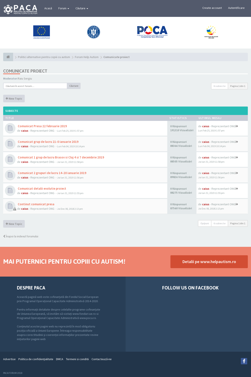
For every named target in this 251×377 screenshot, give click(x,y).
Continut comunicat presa (35, 204)
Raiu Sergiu (25, 78)
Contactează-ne (102, 359)
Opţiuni (204, 223)
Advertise (9, 359)
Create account (212, 8)
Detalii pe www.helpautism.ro (209, 261)
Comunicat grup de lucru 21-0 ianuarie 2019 (47, 142)
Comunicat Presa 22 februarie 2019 (42, 126)
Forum (63, 8)
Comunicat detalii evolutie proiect (41, 188)
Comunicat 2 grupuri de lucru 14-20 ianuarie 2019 (51, 173)
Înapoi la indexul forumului (20, 236)
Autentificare (236, 8)
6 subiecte (220, 86)
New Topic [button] (14, 98)
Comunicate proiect (25, 71)
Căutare (81, 8)
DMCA (59, 359)
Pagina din (237, 86)
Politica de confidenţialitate (35, 359)
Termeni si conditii (77, 359)
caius (24, 130)
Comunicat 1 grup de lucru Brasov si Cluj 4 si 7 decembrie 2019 (60, 157)
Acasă (48, 8)
